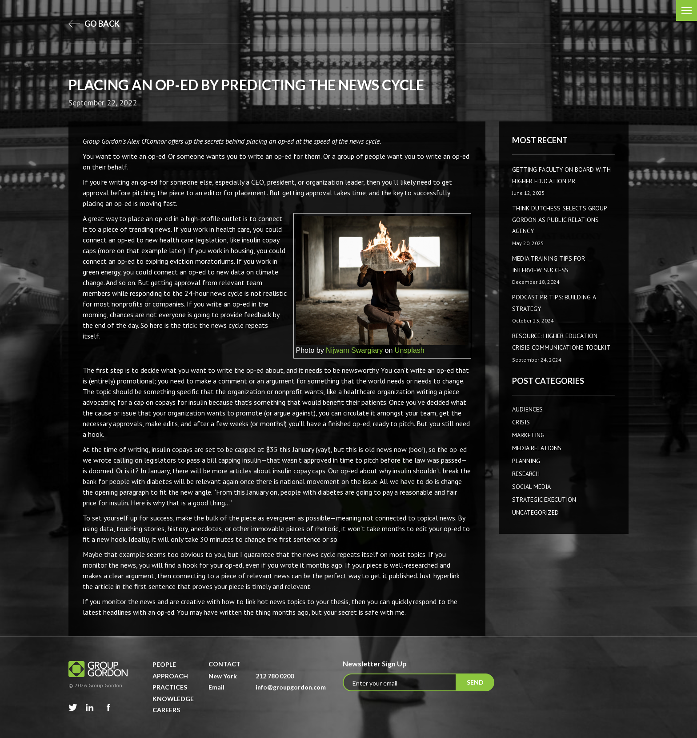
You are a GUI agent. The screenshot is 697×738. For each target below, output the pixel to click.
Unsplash (410, 350)
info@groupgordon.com (291, 687)
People (164, 664)
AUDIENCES (527, 409)
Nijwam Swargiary (354, 350)
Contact (224, 664)
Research (526, 474)
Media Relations (536, 448)
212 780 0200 (275, 676)
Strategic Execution (544, 500)
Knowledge (173, 698)
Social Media (531, 487)
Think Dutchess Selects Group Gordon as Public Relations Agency (559, 219)
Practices (169, 687)
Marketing (528, 435)
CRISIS (521, 422)
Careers (166, 710)
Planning (526, 461)
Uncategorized (535, 512)
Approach (170, 676)
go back (94, 23)
